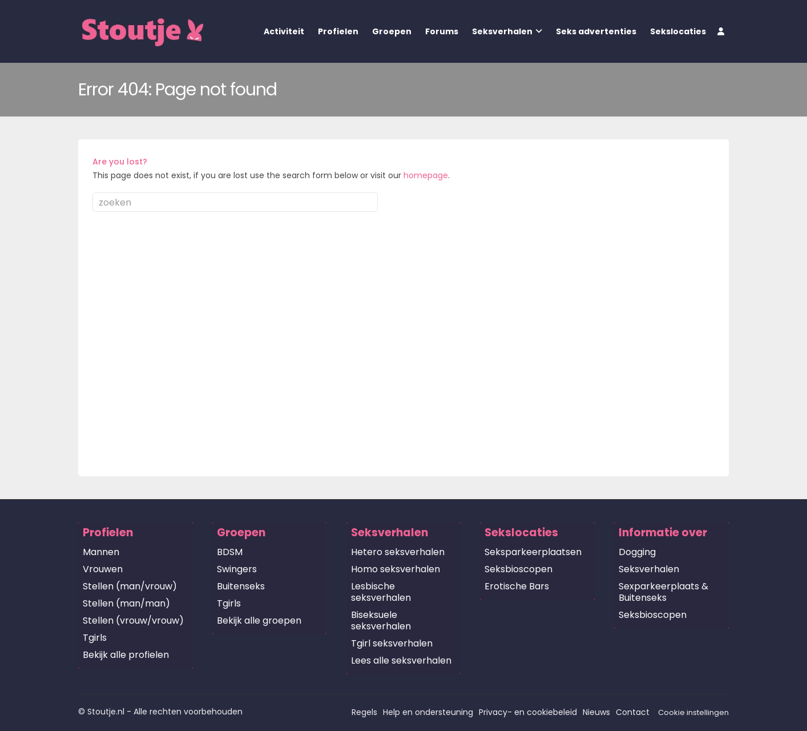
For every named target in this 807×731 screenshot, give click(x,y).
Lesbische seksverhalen (381, 592)
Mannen (101, 552)
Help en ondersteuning (428, 712)
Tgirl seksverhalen (392, 643)
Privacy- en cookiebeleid (528, 712)
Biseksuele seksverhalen (381, 620)
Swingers (237, 569)
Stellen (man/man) (126, 603)
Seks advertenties (596, 31)
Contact (632, 712)
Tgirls (95, 637)
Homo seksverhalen (395, 569)
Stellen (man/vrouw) (130, 586)
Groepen (391, 31)
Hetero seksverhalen (398, 552)
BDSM (230, 552)
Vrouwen (103, 569)
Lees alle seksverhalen (401, 660)
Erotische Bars (517, 586)
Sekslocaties (678, 31)
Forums (441, 31)
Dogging (637, 552)
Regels (364, 712)
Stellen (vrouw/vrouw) (133, 620)
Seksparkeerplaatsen (533, 552)
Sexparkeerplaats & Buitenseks (663, 592)
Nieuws (596, 712)
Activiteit (284, 31)
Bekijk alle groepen (259, 620)
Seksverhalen (502, 31)
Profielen (338, 31)
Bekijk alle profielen (126, 654)
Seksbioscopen (518, 569)
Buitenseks (241, 586)
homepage (426, 175)
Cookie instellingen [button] (693, 712)
